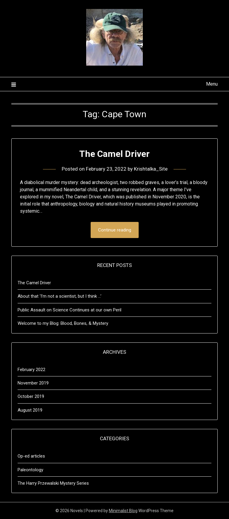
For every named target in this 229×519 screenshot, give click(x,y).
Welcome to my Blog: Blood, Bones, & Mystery (63, 323)
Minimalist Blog (123, 510)
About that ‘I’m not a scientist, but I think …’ (59, 296)
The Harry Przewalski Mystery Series (53, 483)
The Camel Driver (114, 154)
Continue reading (114, 230)
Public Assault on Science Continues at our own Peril (69, 310)
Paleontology (30, 469)
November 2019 (33, 383)
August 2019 (30, 410)
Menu (212, 84)
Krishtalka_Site (151, 169)
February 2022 (31, 369)
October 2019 (31, 396)
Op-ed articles (31, 456)
